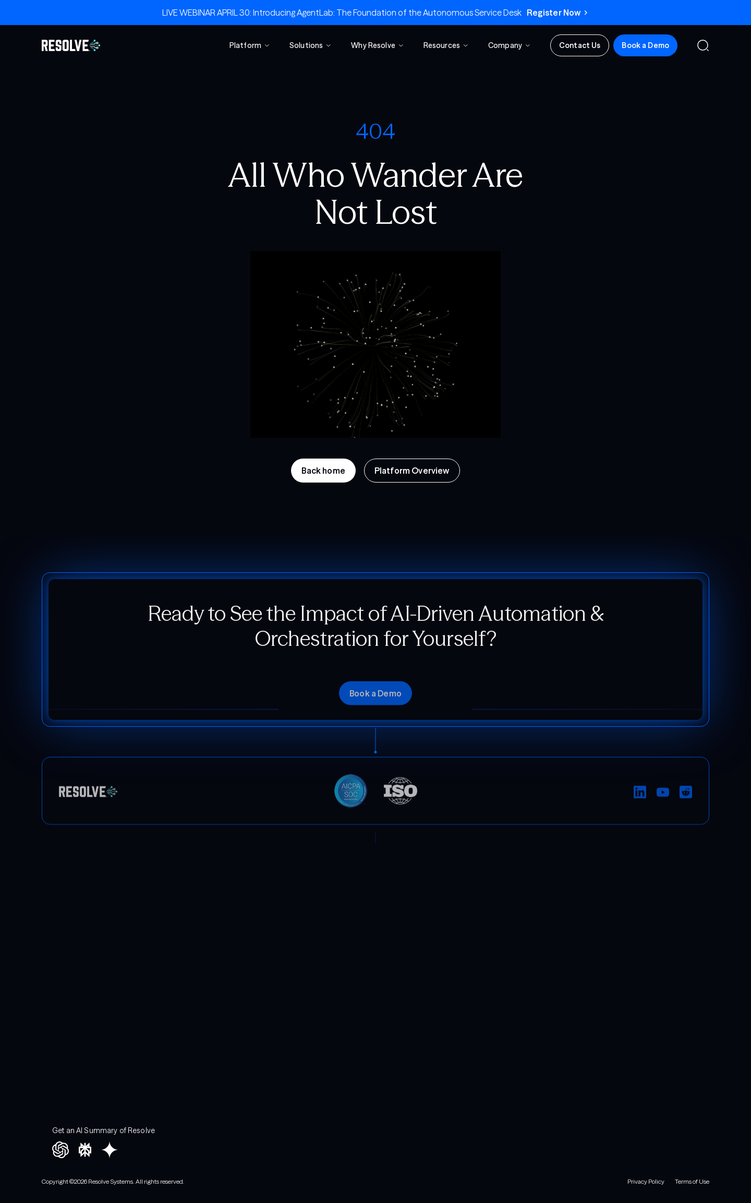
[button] (249, 46)
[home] (71, 45)
